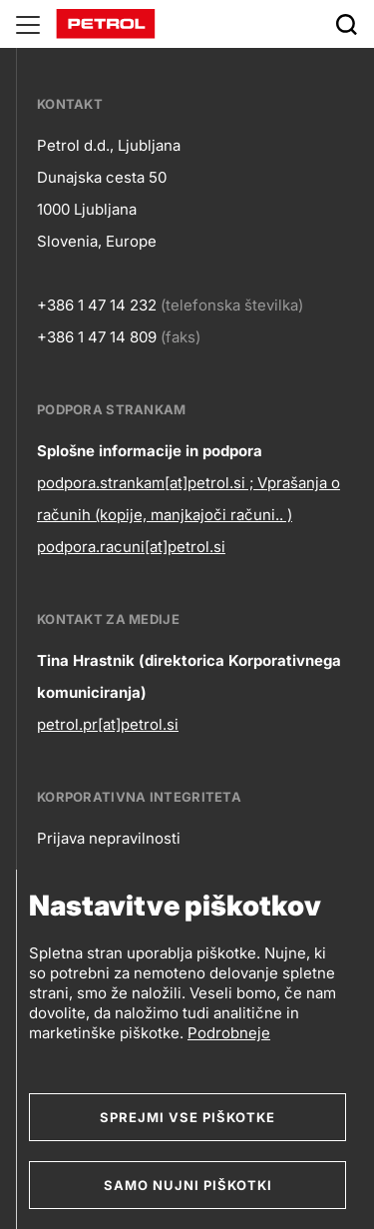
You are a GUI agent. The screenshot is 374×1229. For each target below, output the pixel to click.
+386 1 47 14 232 (97, 305)
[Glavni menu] (28, 24)
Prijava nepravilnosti (109, 838)
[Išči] (346, 24)
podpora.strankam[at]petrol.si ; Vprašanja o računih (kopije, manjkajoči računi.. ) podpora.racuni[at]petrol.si (188, 514)
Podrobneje (228, 1032)
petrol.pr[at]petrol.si (108, 724)
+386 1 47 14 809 (97, 336)
